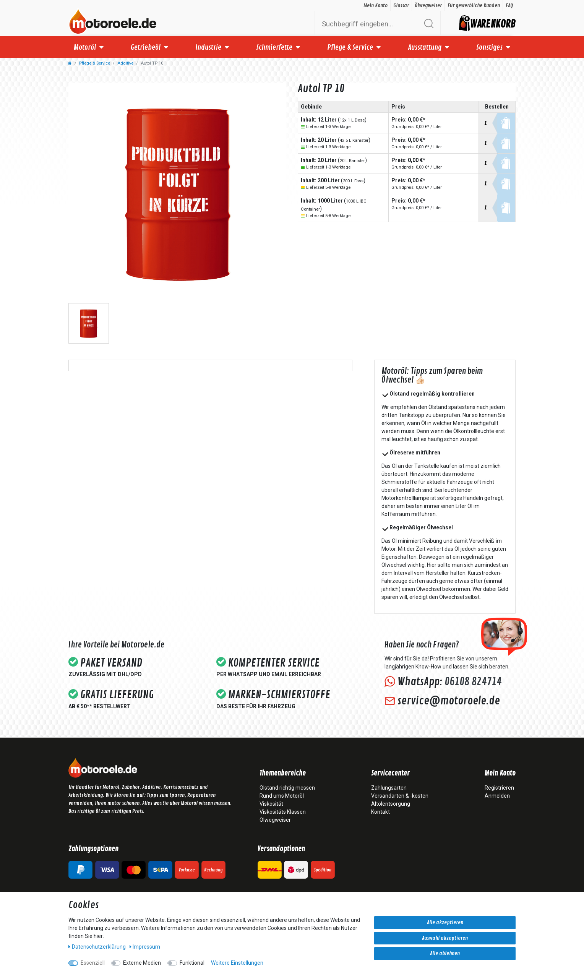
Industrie (208, 47)
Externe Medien (142, 963)
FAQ (509, 5)
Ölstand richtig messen (287, 788)
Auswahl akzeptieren (445, 938)
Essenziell (93, 963)
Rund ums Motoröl (282, 796)
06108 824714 (472, 682)
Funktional (192, 963)
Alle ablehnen (445, 953)
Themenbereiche (283, 773)
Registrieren (499, 788)
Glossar (401, 5)
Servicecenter (390, 773)
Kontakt (380, 812)
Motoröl (85, 47)
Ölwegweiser (428, 5)
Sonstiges (489, 47)
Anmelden (497, 796)
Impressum (145, 947)
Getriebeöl (146, 47)
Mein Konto (375, 5)
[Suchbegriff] (368, 23)
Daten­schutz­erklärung (97, 947)
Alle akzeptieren (445, 922)
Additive (125, 63)
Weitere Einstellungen (237, 963)
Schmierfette (274, 47)
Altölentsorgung (390, 804)
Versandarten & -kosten (399, 796)
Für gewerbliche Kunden (474, 5)
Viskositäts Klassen (283, 812)
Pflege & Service (350, 47)
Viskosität (271, 804)
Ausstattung (424, 47)
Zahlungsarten (389, 788)
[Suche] (428, 23)
